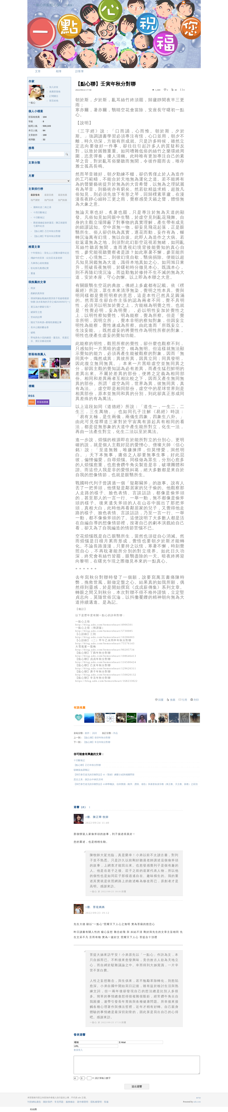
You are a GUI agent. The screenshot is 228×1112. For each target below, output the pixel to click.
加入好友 (53, 87)
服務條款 (70, 1102)
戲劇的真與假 (37, 293)
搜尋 (67, 154)
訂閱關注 (53, 96)
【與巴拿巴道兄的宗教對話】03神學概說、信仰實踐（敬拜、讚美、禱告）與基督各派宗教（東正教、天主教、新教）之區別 (136, 784)
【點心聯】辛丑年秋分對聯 (96, 742)
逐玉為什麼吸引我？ (41, 307)
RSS (31, 402)
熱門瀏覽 (35, 200)
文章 (38, 71)
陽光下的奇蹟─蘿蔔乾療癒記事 (46, 322)
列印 (196, 699)
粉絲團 (33, 1109)
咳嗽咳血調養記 (81, 770)
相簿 (58, 71)
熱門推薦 (62, 200)
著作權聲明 (82, 1102)
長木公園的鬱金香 (40, 327)
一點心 (93, 891)
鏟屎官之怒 (36, 312)
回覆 (161, 699)
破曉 (33, 332)
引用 (184, 699)
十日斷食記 (79, 760)
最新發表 (35, 195)
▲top (198, 1097)
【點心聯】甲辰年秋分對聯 (46, 236)
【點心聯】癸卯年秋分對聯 (96, 737)
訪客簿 (79, 71)
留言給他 (53, 100)
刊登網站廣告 (34, 1102)
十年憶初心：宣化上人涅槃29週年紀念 (50, 253)
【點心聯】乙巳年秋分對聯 (87, 765)
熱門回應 (48, 200)
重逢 (33, 273)
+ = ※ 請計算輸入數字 (92, 1078)
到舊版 (68, 5)
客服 (106, 1102)
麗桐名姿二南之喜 (42, 207)
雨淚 (33, 288)
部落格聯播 (42, 402)
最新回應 (48, 195)
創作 (87, 733)
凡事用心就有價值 (40, 263)
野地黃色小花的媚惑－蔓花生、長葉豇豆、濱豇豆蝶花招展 (50, 339)
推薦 (172, 699)
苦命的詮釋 (36, 317)
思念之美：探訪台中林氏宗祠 (88, 779)
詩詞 (94, 733)
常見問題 (58, 1102)
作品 (115, 733)
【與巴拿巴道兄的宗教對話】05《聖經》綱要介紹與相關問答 (104, 774)
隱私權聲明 (96, 1102)
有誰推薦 (79, 707)
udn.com (197, 1102)
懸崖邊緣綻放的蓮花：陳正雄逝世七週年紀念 (50, 224)
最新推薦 (62, 195)
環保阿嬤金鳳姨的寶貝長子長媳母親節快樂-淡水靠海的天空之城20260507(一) (50, 300)
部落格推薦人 (37, 354)
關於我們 (47, 1102)
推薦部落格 (55, 91)
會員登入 (78, 1050)
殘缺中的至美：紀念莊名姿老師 (46, 258)
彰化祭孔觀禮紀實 (40, 268)
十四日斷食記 (40, 212)
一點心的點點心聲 (46, 5)
